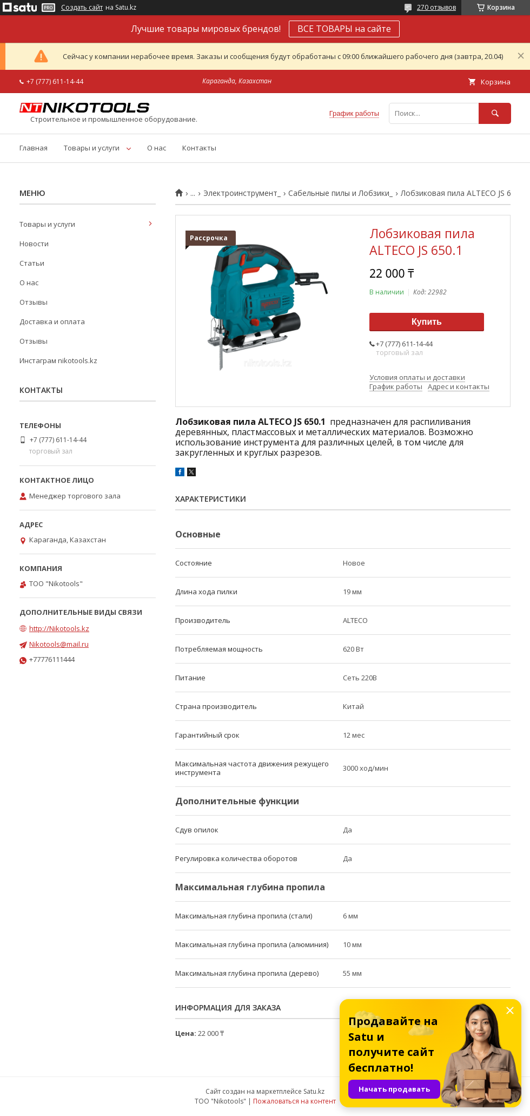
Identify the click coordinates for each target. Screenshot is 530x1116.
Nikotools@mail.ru (59, 644)
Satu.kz (313, 1091)
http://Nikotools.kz (59, 628)
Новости (34, 243)
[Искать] (495, 113)
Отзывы (33, 302)
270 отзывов (436, 7)
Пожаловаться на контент (294, 1101)
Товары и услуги (92, 148)
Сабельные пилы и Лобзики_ (340, 193)
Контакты (199, 148)
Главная (33, 148)
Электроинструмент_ (242, 193)
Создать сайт (82, 7)
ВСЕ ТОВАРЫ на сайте (344, 29)
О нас (156, 148)
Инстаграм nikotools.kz (58, 360)
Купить (427, 321)
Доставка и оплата (52, 321)
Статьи (31, 263)
